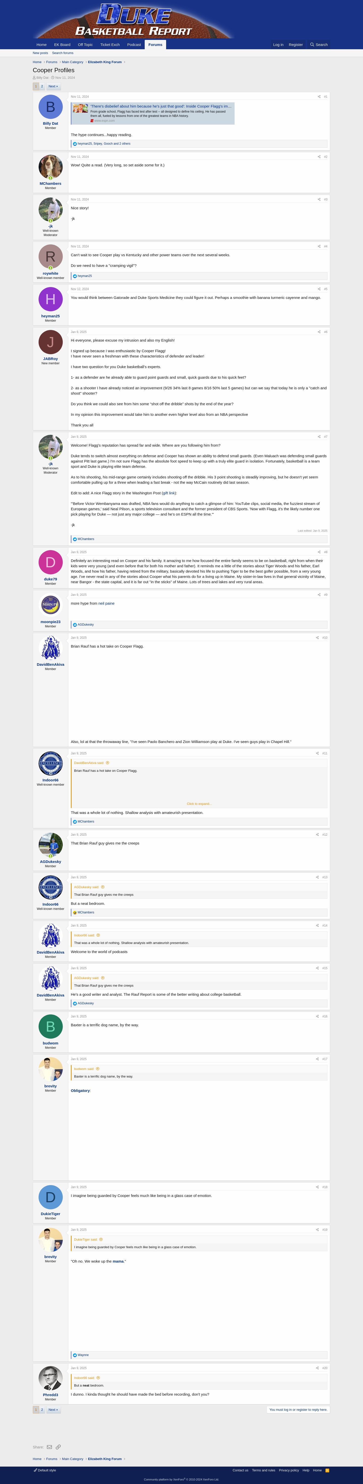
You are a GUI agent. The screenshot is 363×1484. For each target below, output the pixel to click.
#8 (325, 552)
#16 (324, 1016)
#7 (325, 437)
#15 (324, 968)
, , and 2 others (104, 143)
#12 (324, 834)
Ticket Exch (110, 44)
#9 (325, 595)
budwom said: (84, 1069)
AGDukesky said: (86, 887)
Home (42, 44)
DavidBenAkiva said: (89, 763)
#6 (325, 332)
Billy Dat (43, 78)
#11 (324, 753)
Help (306, 1470)
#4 (325, 246)
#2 (325, 157)
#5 (325, 289)
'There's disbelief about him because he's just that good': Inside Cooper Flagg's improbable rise (170, 106)
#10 (324, 637)
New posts (40, 53)
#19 (324, 1230)
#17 (324, 1059)
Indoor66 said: (84, 935)
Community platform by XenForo (181, 1479)
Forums (155, 44)
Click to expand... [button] (199, 804)
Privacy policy (289, 1470)
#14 (324, 925)
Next (52, 86)
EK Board (62, 44)
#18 (324, 1187)
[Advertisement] (124, 1430)
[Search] (318, 44)
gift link (169, 493)
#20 (324, 1368)
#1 (325, 96)
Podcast (134, 44)
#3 (325, 199)
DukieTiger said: (86, 1239)
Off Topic (85, 44)
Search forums (63, 53)
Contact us (240, 1470)
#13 (324, 877)
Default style (45, 1470)
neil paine (106, 603)
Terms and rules (263, 1470)
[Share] (319, 97)
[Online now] (50, 178)
